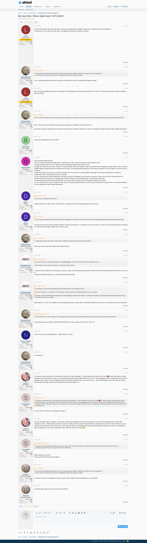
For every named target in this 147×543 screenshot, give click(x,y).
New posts (21, 9)
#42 (127, 67)
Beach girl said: (39, 195)
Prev (21, 22)
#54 (127, 352)
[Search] (124, 6)
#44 (127, 111)
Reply (126, 62)
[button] (43, 6)
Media (47, 6)
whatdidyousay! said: (41, 314)
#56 (127, 394)
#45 (127, 136)
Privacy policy (113, 541)
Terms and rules (104, 541)
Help (120, 541)
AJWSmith (22, 19)
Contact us (95, 541)
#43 (127, 88)
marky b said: (39, 397)
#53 (127, 331)
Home (21, 6)
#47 (127, 192)
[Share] (124, 26)
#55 (127, 373)
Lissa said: (38, 70)
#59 (127, 464)
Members (57, 6)
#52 (127, 310)
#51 (127, 282)
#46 (127, 157)
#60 (127, 485)
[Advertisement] (81, 46)
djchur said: (38, 238)
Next (35, 22)
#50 (127, 255)
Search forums (29, 9)
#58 (127, 439)
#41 (127, 26)
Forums (28, 6)
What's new (37, 6)
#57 (127, 418)
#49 (127, 234)
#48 (127, 213)
